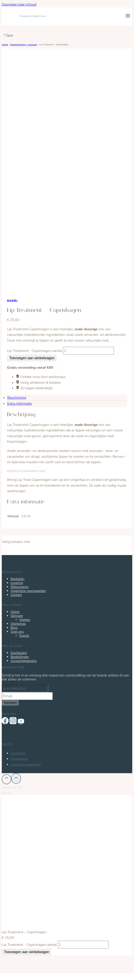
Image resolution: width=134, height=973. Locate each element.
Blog (14, 627)
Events (24, 635)
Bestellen (17, 579)
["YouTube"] (21, 721)
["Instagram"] (13, 721)
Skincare (17, 616)
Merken (24, 620)
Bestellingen (20, 657)
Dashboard (19, 653)
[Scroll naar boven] (16, 778)
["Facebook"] (5, 721)
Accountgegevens (24, 661)
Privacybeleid (19, 759)
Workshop (18, 624)
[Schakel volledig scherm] (14, 787)
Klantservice (18, 753)
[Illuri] (24, 16)
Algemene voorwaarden (28, 591)
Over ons (17, 631)
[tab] (67, 398)
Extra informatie (19, 403)
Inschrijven (10, 702)
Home (5, 44)
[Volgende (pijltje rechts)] (9, 793)
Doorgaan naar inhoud (19, 4)
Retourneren (20, 587)
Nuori (12, 300)
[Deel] (9, 787)
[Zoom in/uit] (20, 787)
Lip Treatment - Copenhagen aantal (34, 350)
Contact (16, 595)
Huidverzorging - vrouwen (23, 44)
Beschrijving (16, 397)
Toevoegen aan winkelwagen (31, 358)
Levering (17, 583)
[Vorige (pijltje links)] (4, 793)
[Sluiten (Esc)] (4, 787)
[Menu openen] (127, 16)
